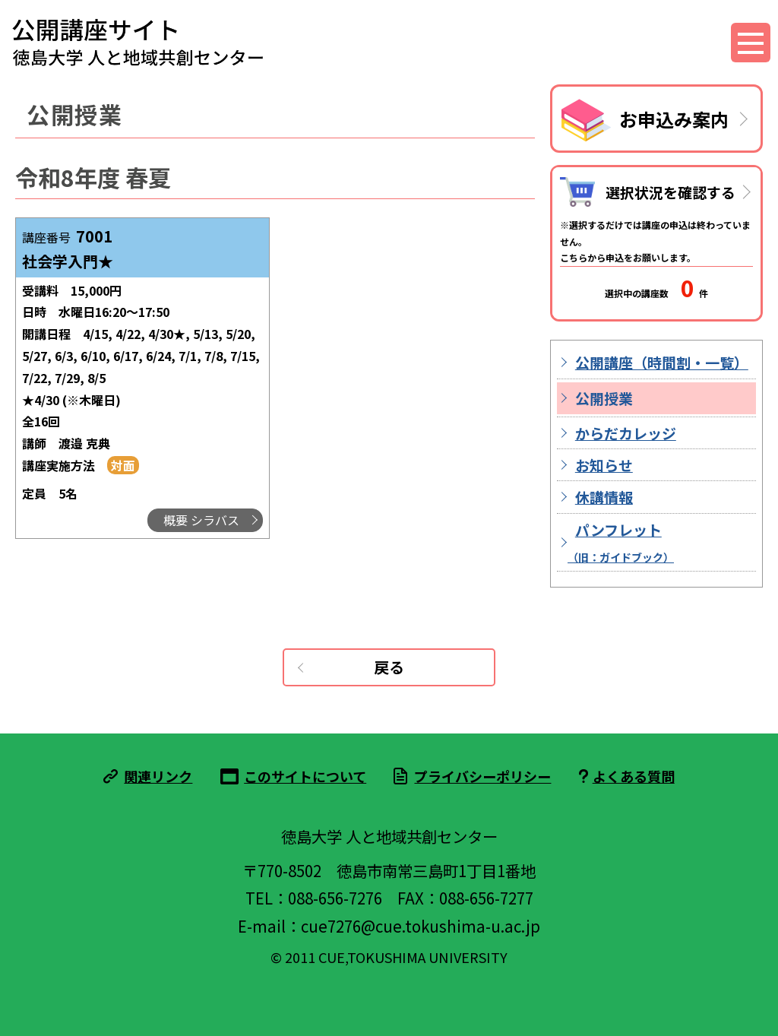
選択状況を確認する (670, 192)
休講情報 (604, 496)
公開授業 (604, 398)
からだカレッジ (625, 433)
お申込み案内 (674, 119)
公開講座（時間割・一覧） (661, 362)
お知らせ (604, 465)
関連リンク (158, 776)
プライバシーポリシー (482, 776)
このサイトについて (305, 776)
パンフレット (621, 542)
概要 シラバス (201, 520)
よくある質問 (634, 776)
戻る (389, 667)
